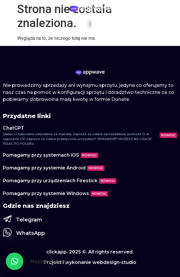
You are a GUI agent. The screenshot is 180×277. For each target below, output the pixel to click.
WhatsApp (30, 233)
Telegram (29, 220)
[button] (90, 24)
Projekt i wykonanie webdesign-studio (90, 262)
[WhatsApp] (7, 232)
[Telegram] (7, 219)
